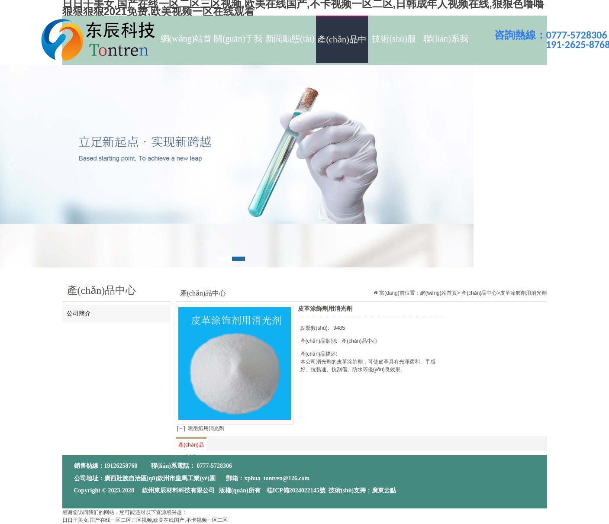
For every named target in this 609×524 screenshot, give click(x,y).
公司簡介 (79, 313)
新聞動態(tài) (289, 38)
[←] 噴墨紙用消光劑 (200, 428)
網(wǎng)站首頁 (186, 48)
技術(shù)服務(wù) (394, 48)
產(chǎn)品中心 (341, 49)
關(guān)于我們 (238, 48)
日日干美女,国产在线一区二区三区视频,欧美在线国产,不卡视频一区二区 (145, 520)
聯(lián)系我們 (445, 48)
